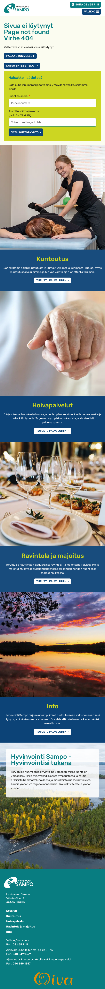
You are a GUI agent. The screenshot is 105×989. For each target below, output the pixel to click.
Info (9, 932)
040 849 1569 (22, 954)
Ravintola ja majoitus (20, 926)
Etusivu (11, 911)
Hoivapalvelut (15, 921)
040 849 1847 (22, 963)
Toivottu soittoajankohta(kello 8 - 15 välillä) (24, 113)
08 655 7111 (20, 944)
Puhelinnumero (18, 96)
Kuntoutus (13, 916)
